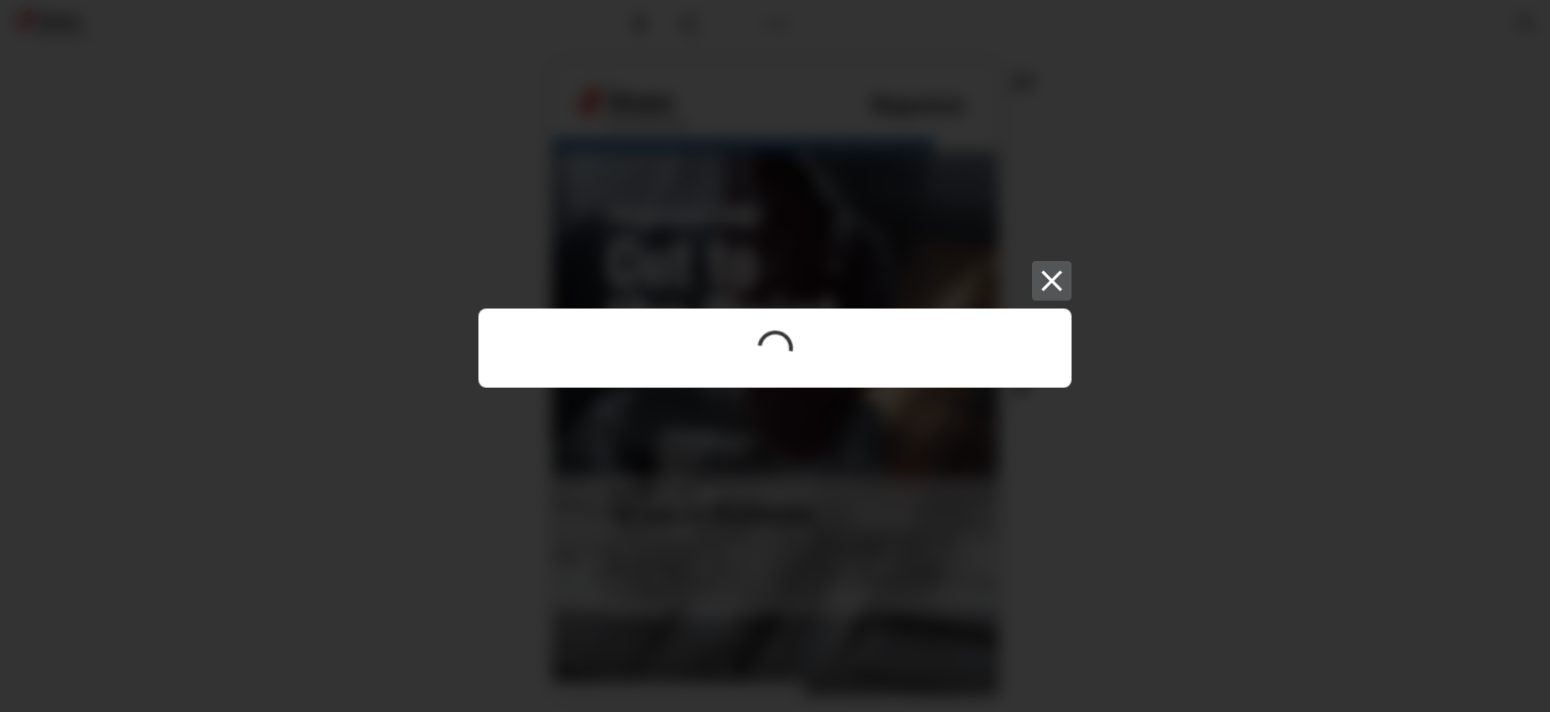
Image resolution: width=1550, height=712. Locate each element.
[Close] (1052, 281)
